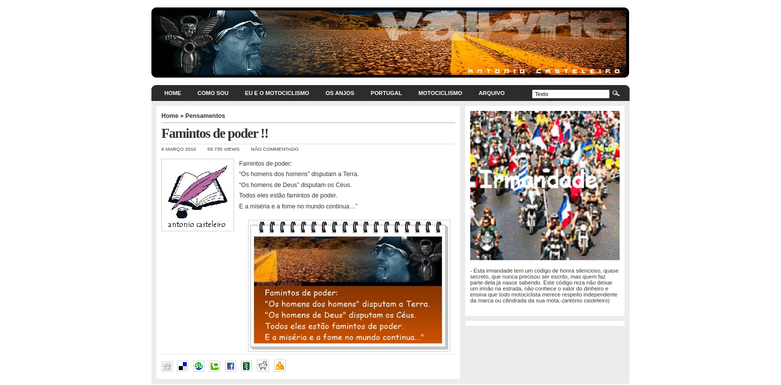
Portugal (386, 93)
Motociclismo (440, 93)
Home (172, 93)
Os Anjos (340, 93)
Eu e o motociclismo (277, 93)
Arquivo (492, 93)
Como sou (213, 93)
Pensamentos (205, 115)
